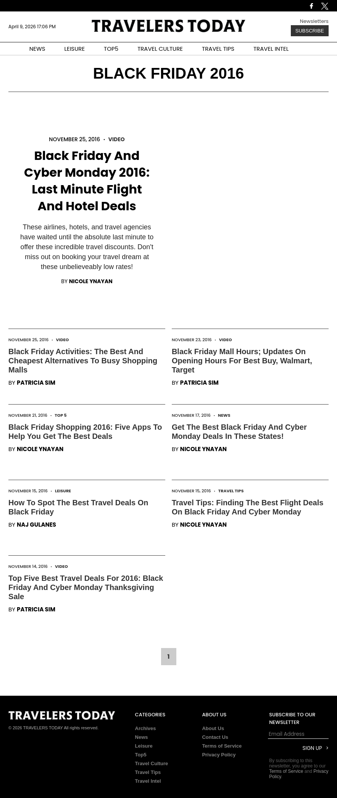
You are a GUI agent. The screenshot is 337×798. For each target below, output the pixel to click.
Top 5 (61, 415)
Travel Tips (231, 491)
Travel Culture (151, 763)
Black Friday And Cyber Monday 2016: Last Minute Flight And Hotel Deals (87, 180)
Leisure (63, 491)
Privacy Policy (218, 755)
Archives (145, 728)
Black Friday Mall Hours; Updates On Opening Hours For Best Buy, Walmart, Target (242, 360)
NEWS (37, 49)
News (224, 415)
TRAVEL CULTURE (160, 49)
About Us (213, 728)
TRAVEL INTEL (271, 49)
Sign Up (312, 748)
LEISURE (74, 49)
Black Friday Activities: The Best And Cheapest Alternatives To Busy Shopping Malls (82, 360)
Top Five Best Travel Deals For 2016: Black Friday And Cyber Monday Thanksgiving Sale (85, 587)
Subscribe (309, 31)
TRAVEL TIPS (218, 49)
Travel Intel (148, 781)
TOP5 (111, 49)
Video (116, 139)
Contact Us (215, 737)
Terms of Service (222, 746)
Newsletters (314, 21)
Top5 (141, 755)
